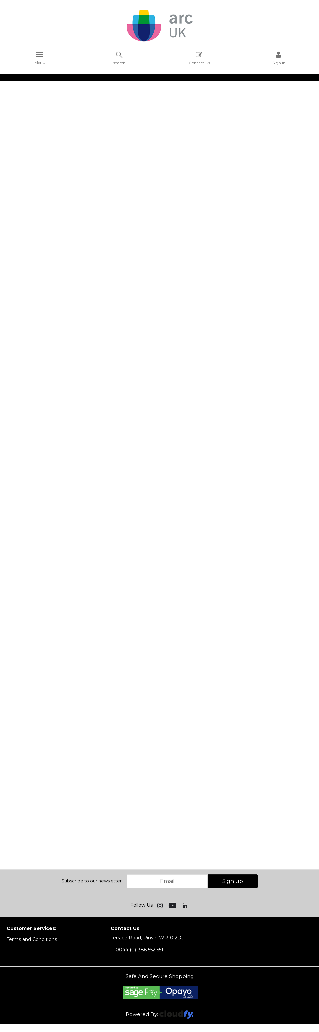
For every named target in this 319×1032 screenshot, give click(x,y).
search (119, 58)
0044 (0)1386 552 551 (137, 950)
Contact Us (199, 58)
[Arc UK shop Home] (159, 41)
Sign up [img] (232, 881)
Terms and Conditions (32, 939)
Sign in (279, 58)
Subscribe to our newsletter (91, 880)
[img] (160, 905)
